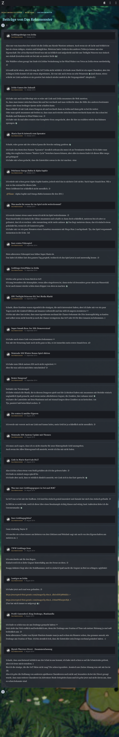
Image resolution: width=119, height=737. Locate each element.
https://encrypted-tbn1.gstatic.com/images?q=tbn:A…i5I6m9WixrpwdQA (37, 600)
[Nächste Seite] (11, 25)
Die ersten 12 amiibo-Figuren (24, 413)
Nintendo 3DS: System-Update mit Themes (31, 435)
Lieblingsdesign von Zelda (23, 35)
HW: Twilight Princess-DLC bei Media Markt (32, 296)
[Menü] (116, 3)
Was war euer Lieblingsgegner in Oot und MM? (33, 488)
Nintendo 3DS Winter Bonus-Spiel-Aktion (30, 353)
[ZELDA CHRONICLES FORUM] (3, 2)
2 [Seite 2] (6, 25)
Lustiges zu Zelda (19, 578)
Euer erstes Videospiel (21, 243)
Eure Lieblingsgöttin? (21, 518)
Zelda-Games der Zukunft (23, 88)
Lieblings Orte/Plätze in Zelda (25, 268)
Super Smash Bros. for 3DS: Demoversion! (30, 328)
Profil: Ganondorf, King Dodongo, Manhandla (32, 614)
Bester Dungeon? (19, 378)
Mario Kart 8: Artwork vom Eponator (28, 133)
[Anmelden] (110, 3)
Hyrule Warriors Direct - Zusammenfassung (31, 649)
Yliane (11, 194)
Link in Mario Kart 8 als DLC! (24, 460)
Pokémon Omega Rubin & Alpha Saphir (29, 171)
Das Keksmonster (17, 37)
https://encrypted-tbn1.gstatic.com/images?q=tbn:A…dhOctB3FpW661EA (37, 595)
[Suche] (104, 3)
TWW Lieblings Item (21, 548)
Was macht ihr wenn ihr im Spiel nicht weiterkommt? (36, 204)
